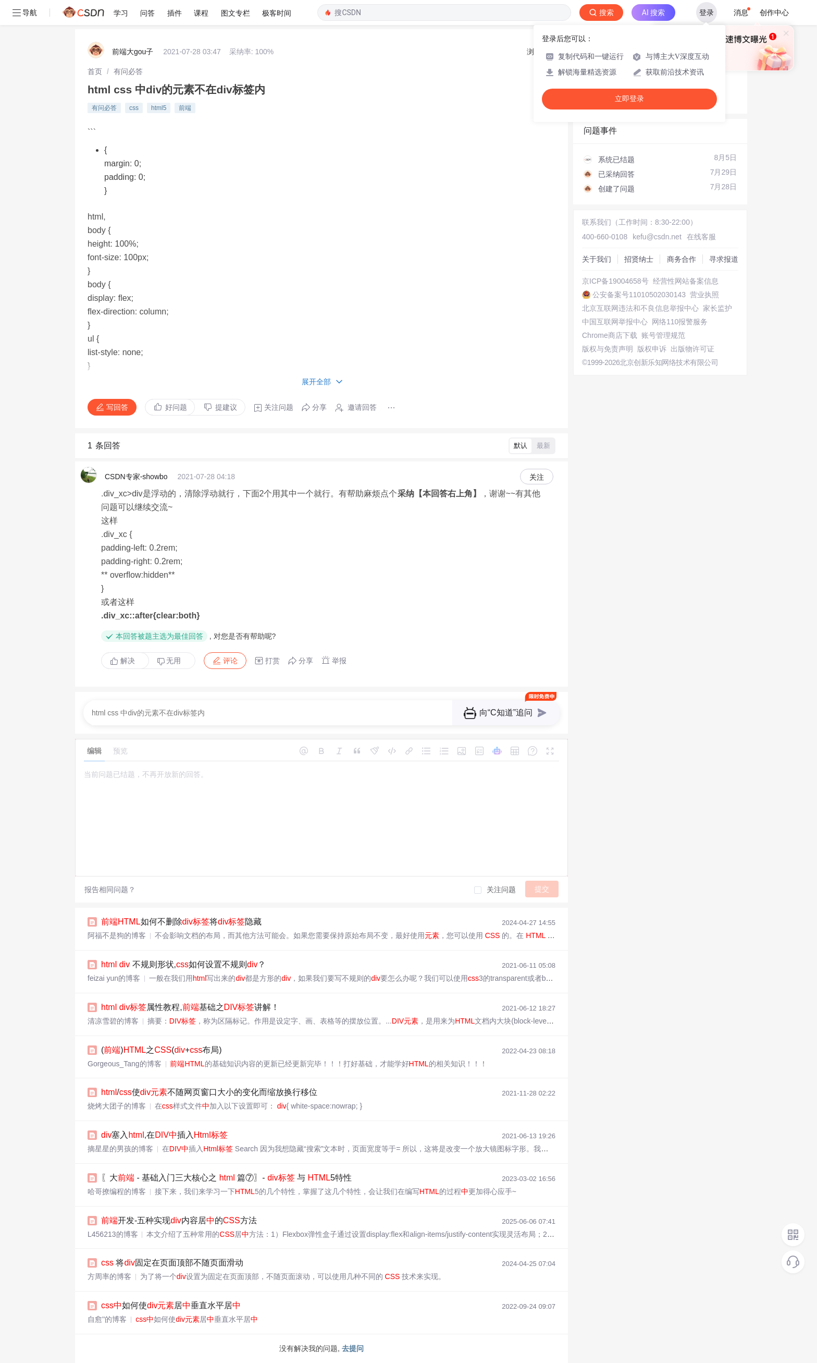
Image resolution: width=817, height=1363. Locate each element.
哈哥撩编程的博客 (117, 1191)
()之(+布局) (161, 1049)
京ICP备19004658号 (615, 281)
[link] (95, 71)
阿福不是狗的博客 (117, 935)
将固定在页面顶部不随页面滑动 (172, 1262)
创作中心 (774, 12)
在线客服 (701, 237)
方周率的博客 (109, 1276)
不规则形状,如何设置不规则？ (183, 964)
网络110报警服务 (680, 322)
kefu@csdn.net (657, 237)
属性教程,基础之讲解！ (190, 1007)
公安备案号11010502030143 (639, 294)
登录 (706, 12)
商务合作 (681, 259)
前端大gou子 (132, 51)
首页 (95, 71)
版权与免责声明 (607, 349)
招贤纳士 (638, 259)
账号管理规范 (663, 335)
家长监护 (717, 308)
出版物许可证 (692, 349)
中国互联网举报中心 (615, 322)
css (134, 108)
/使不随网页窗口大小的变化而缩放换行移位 (209, 1092)
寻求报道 (723, 259)
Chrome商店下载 (609, 335)
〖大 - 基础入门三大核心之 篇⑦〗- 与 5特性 (226, 1177)
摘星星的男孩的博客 (120, 1149)
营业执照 (704, 294)
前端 (185, 108)
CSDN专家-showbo (136, 476)
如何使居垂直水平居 (171, 1305)
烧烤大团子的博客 (117, 1106)
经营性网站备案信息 (686, 281)
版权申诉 (651, 349)
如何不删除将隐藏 (181, 921)
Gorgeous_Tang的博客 (125, 1064)
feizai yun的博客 (114, 978)
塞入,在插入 (164, 1134)
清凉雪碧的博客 (113, 1021)
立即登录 (629, 99)
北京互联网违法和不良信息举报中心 (640, 308)
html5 (158, 108)
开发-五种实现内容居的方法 (179, 1220)
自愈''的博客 (107, 1319)
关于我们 (596, 259)
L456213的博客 (113, 1234)
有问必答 (128, 71)
